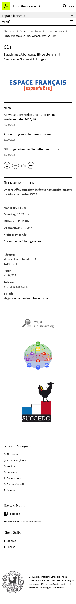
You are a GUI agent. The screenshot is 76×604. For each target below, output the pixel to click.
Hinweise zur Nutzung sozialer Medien (22, 521)
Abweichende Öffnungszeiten (22, 241)
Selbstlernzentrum (30, 31)
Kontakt (11, 466)
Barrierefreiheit (15, 484)
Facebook (14, 513)
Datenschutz (14, 478)
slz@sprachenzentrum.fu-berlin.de (26, 298)
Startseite (9, 31)
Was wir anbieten (36, 35)
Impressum (13, 472)
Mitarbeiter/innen (16, 460)
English (11, 546)
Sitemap (11, 490)
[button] (7, 165)
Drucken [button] (11, 540)
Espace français (55, 31)
